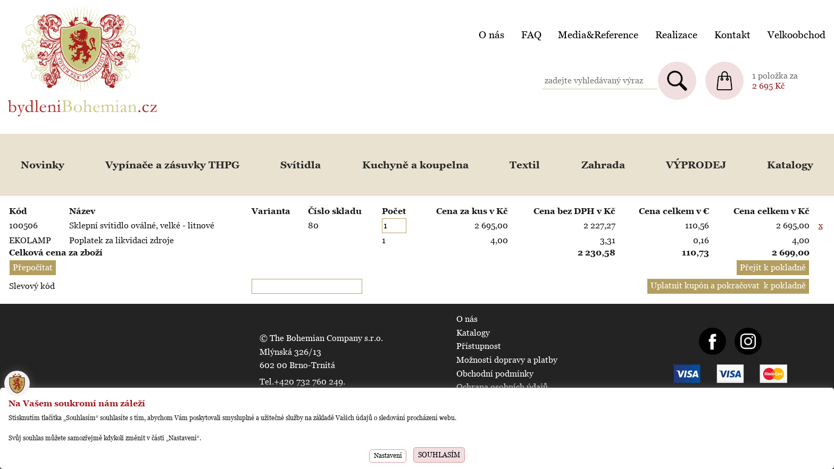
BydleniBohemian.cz (46, 7)
